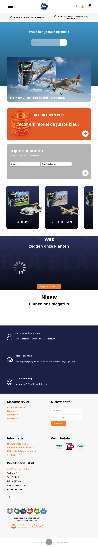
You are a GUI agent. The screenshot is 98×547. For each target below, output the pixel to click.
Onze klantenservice (43, 361)
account (51, 338)
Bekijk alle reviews (49, 287)
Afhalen (11, 414)
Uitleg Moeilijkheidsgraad (20, 451)
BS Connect (64, 542)
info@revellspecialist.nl (18, 469)
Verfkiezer (12, 454)
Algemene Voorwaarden (19, 447)
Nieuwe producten (16, 443)
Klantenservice (14, 407)
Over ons (11, 411)
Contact (11, 418)
